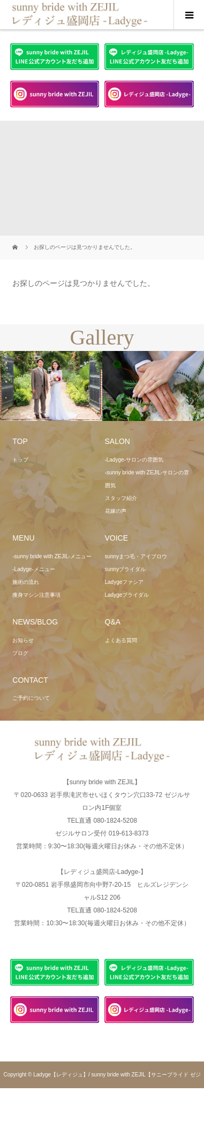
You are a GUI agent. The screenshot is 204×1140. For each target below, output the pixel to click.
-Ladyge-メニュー (33, 569)
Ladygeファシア (124, 582)
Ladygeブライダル (127, 595)
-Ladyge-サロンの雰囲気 (134, 460)
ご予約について (31, 698)
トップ (20, 460)
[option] (51, 386)
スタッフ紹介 (121, 498)
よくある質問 (121, 640)
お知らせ (23, 640)
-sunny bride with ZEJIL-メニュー (52, 556)
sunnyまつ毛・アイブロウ (136, 556)
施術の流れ (25, 582)
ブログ (20, 653)
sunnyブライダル (125, 569)
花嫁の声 (115, 511)
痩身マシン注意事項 (36, 595)
